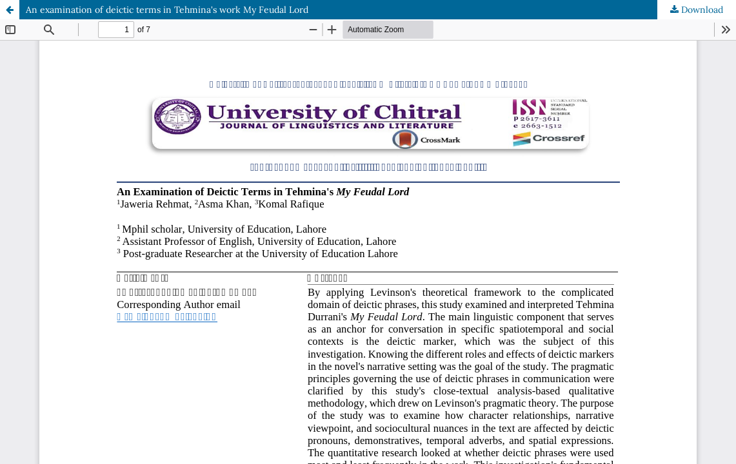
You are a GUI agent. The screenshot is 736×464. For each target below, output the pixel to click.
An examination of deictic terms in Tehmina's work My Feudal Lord (167, 9)
